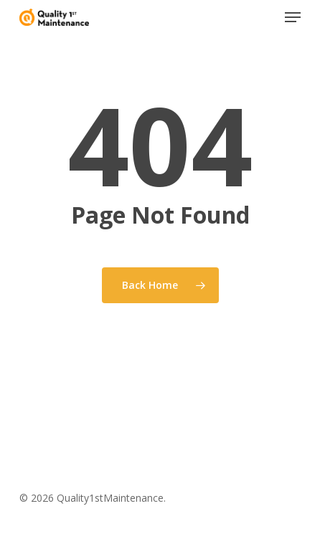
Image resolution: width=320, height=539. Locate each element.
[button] (293, 17)
